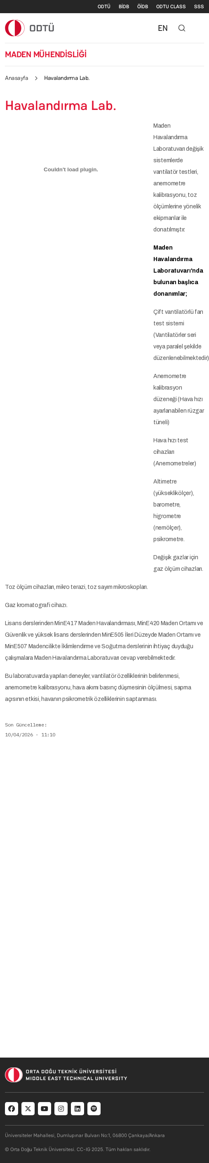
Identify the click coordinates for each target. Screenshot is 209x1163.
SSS (199, 6)
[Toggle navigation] (200, 28)
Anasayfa (16, 78)
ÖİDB (142, 6)
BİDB (124, 6)
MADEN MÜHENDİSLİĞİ (46, 54)
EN (163, 28)
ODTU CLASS (171, 6)
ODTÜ (104, 6)
